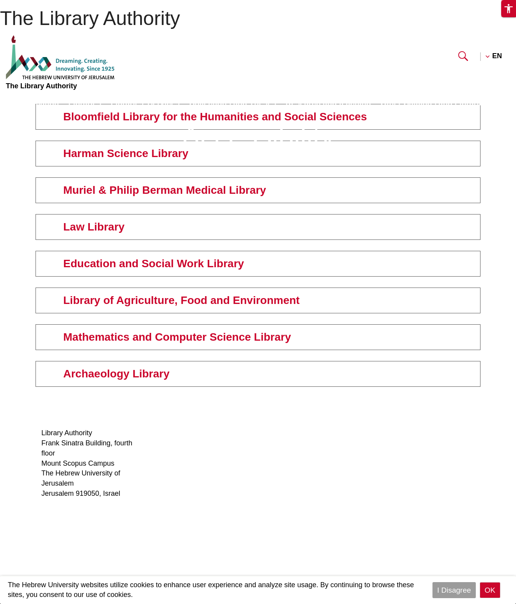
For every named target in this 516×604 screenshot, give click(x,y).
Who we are (171, 433)
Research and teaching (328, 102)
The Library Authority (90, 18)
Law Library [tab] (85, 227)
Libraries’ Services (145, 102)
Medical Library (426, 463)
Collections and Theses (232, 102)
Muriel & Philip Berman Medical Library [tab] (156, 190)
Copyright (168, 473)
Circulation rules (261, 443)
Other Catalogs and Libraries (434, 102)
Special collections (348, 463)
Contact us (336, 493)
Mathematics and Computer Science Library (432, 533)
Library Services (178, 503)
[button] (463, 59)
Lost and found (343, 433)
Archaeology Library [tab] (107, 374)
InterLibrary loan (261, 453)
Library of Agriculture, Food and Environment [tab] (173, 300)
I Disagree (454, 590)
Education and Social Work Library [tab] (145, 263)
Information (37, 102)
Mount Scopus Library (437, 433)
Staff (160, 443)
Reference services (266, 433)
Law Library (421, 473)
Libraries (84, 102)
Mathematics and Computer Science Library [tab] (168, 337)
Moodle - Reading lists (188, 493)
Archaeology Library (434, 554)
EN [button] (497, 56)
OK (490, 590)
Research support (180, 483)
